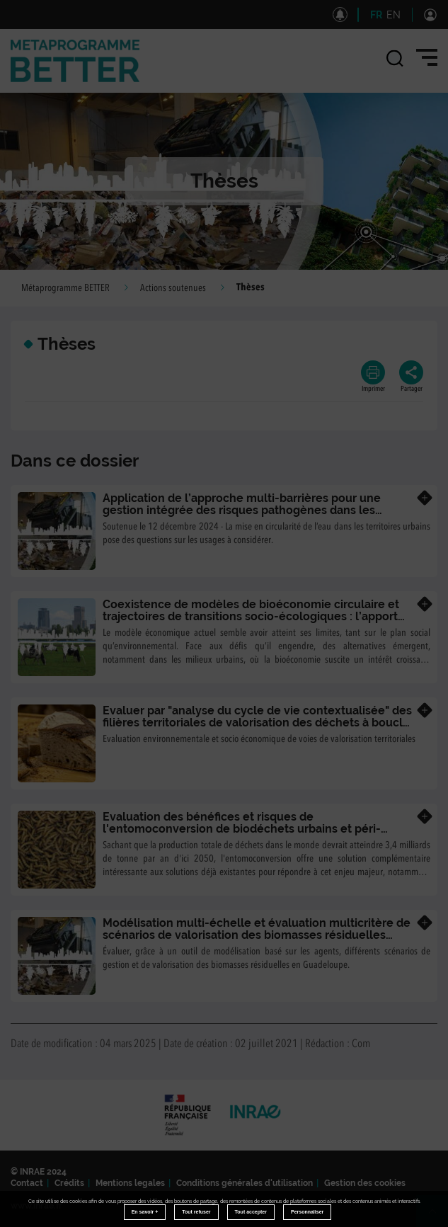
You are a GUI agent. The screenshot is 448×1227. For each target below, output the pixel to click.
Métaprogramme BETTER (65, 288)
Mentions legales (130, 1183)
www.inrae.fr (36, 1206)
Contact (27, 1183)
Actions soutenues (173, 288)
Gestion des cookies (365, 1183)
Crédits (69, 1183)
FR (376, 15)
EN (393, 15)
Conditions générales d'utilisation (244, 1183)
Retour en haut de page (438, 1217)
